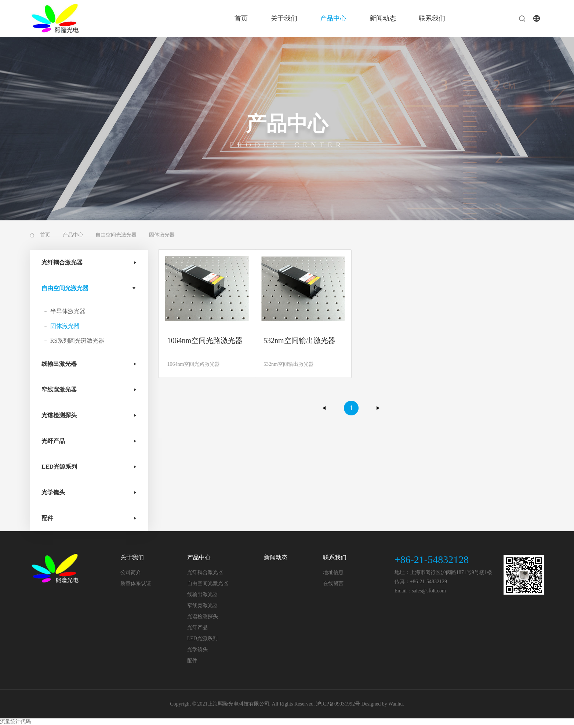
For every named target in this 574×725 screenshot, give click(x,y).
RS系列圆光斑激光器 (77, 341)
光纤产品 (53, 441)
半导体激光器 (68, 311)
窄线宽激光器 (59, 389)
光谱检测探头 (59, 415)
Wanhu (395, 704)
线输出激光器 (59, 364)
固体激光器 (65, 326)
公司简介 (130, 572)
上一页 (324, 408)
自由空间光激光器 (116, 235)
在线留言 (333, 583)
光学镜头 (53, 492)
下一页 (378, 408)
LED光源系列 (59, 467)
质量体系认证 (135, 583)
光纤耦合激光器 (62, 262)
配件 (47, 518)
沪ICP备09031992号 (338, 704)
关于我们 (284, 18)
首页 (241, 18)
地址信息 (333, 572)
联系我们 (432, 18)
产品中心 (333, 18)
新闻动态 (383, 18)
